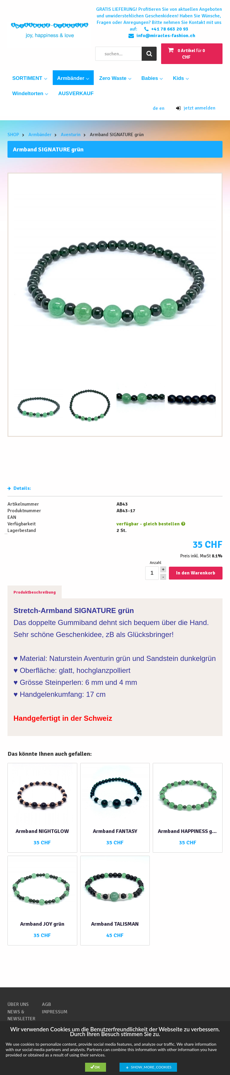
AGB (46, 1004)
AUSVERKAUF (75, 93)
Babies (152, 78)
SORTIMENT (29, 78)
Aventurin (71, 135)
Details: (19, 488)
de (156, 108)
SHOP (13, 135)
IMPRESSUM (54, 1012)
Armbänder (73, 78)
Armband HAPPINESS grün (187, 831)
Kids (181, 78)
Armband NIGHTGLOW (42, 831)
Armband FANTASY (115, 831)
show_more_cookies (151, 1067)
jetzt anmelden (195, 108)
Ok (97, 1067)
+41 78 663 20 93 (169, 29)
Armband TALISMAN (115, 924)
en (161, 108)
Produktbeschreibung (34, 592)
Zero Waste (115, 78)
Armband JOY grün (42, 924)
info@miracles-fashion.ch (166, 36)
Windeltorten (30, 93)
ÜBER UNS (18, 1004)
